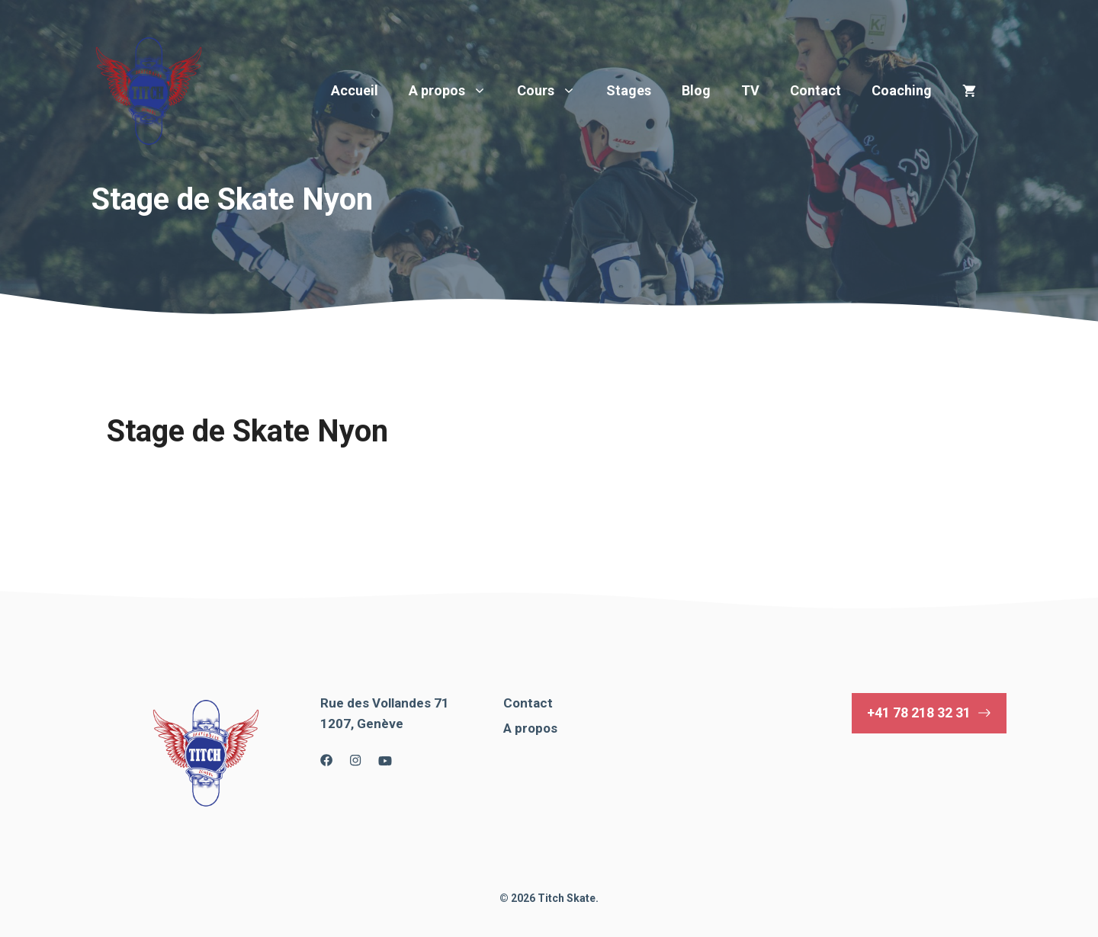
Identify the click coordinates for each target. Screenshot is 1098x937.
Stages (628, 90)
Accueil (354, 90)
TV (750, 90)
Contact (815, 90)
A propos (455, 90)
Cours (554, 90)
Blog (696, 90)
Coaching (902, 90)
